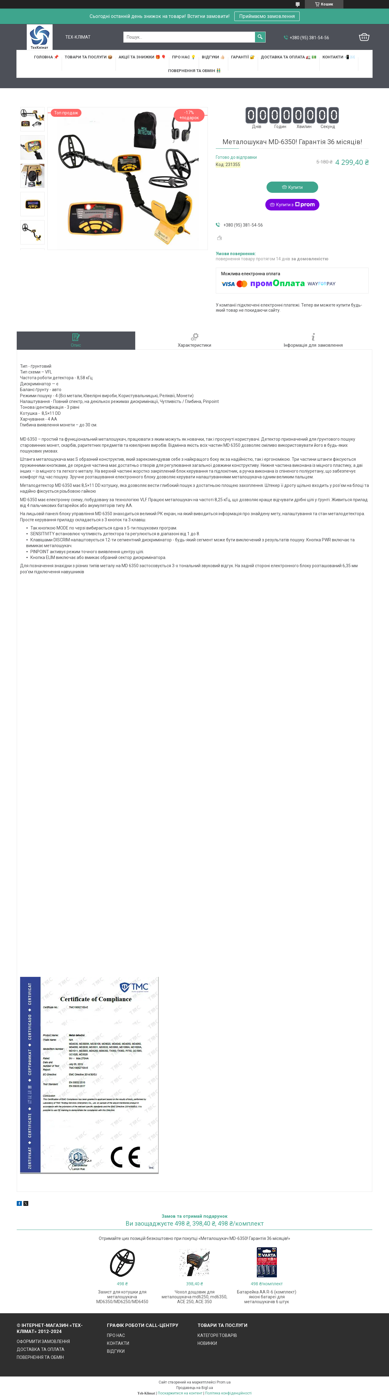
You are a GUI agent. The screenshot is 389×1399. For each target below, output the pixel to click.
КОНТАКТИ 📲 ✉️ (338, 57)
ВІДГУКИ (116, 1351)
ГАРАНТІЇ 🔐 (243, 57)
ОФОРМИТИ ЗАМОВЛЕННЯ (43, 1341)
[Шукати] (260, 37)
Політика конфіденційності (228, 1393)
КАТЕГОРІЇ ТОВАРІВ (217, 1335)
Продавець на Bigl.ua (194, 1388)
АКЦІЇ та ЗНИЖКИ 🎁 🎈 (142, 57)
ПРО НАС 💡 (184, 57)
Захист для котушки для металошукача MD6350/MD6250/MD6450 (122, 1297)
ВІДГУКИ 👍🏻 (213, 57)
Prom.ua (224, 1382)
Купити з (295, 204)
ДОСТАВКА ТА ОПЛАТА (40, 1349)
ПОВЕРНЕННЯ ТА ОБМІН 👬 (194, 70)
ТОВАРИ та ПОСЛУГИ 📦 (88, 57)
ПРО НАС (116, 1335)
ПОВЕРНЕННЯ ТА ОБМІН (40, 1357)
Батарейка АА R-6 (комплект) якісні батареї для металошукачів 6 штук (266, 1297)
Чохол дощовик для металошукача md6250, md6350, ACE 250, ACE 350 (194, 1297)
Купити (295, 187)
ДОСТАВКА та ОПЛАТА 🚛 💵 (288, 57)
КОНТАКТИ (118, 1343)
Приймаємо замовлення (267, 16)
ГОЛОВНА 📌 (46, 57)
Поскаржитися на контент (180, 1393)
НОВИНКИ (207, 1343)
